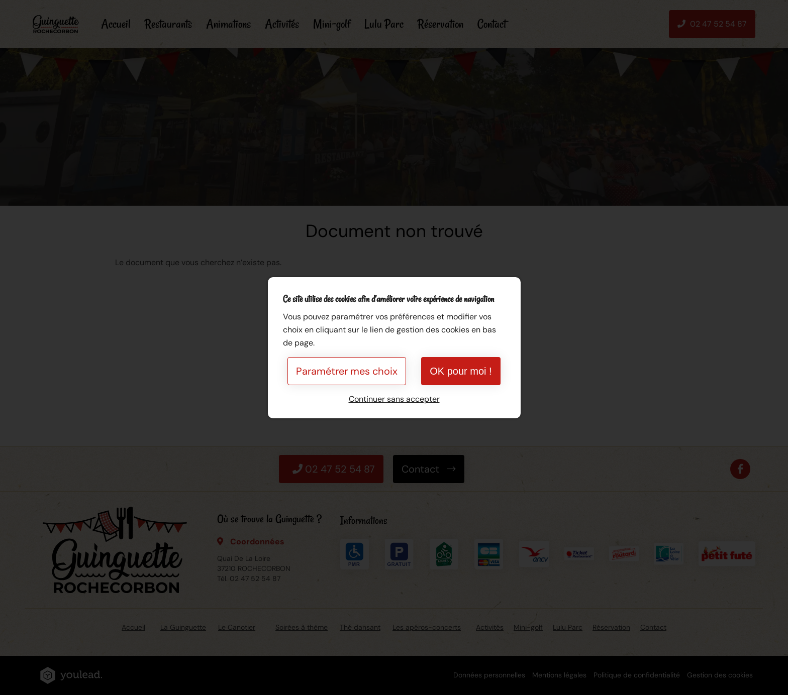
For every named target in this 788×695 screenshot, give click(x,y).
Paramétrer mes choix (347, 371)
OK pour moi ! (460, 371)
